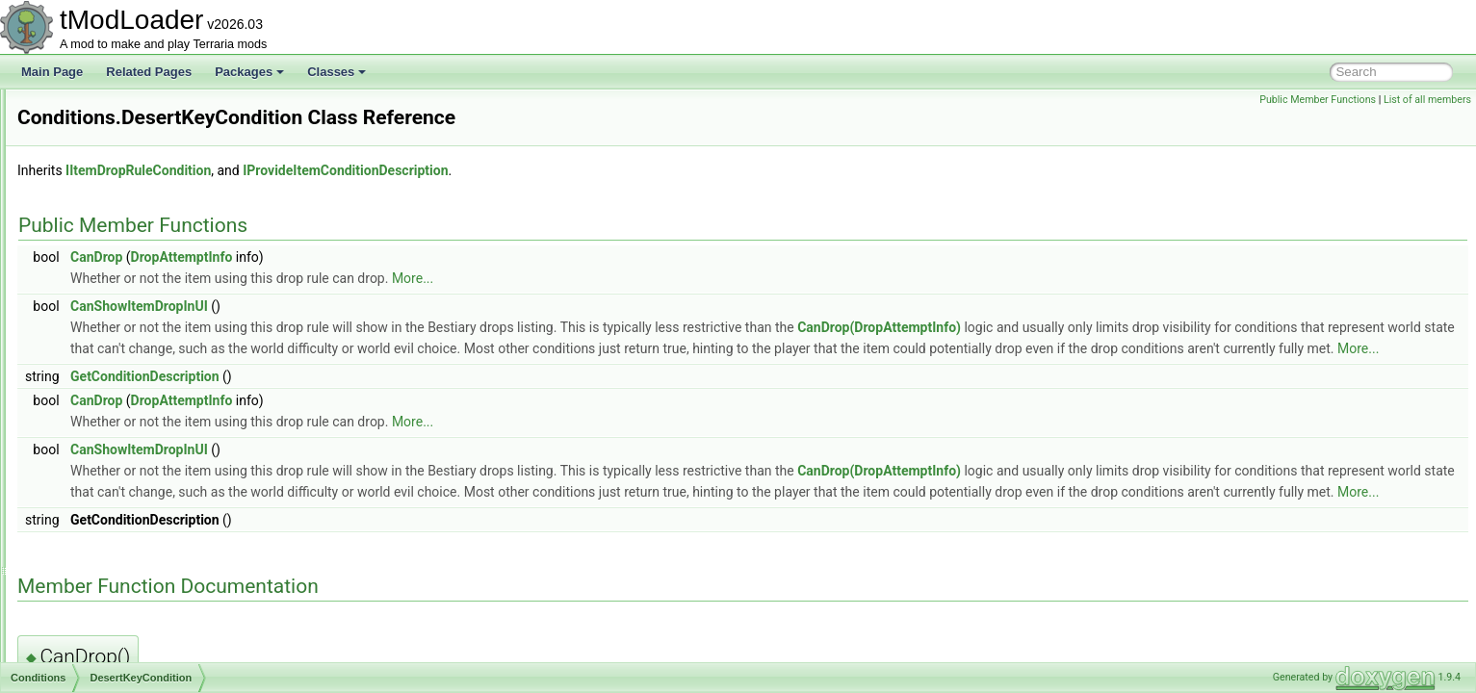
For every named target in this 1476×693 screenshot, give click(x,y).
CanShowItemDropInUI (380, 306)
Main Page (52, 71)
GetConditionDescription (385, 397)
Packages (249, 71)
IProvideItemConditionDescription (585, 170)
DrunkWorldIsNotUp (130, 491)
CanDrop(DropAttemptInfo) (1120, 327)
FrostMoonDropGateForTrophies (162, 639)
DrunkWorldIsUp (121, 512)
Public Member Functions (1317, 99)
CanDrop (337, 257)
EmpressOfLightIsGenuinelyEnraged (173, 533)
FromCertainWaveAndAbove (152, 618)
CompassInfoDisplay (116, 194)
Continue (102, 321)
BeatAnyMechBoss (127, 279)
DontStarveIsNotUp (128, 406)
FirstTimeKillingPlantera (139, 554)
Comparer (89, 173)
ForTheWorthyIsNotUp (136, 575)
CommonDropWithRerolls (129, 109)
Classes (336, 71)
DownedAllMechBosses (139, 448)
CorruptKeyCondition (132, 342)
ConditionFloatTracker (120, 215)
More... (653, 278)
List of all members (1427, 99)
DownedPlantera (122, 469)
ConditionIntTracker (114, 237)
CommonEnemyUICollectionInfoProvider (167, 131)
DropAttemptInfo (423, 257)
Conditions (91, 258)
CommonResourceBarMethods (143, 152)
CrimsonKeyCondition (135, 364)
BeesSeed (105, 300)
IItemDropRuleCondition (379, 170)
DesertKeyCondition (130, 385)
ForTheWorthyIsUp (127, 596)
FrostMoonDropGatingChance (156, 660)
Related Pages (149, 71)
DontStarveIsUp (120, 427)
